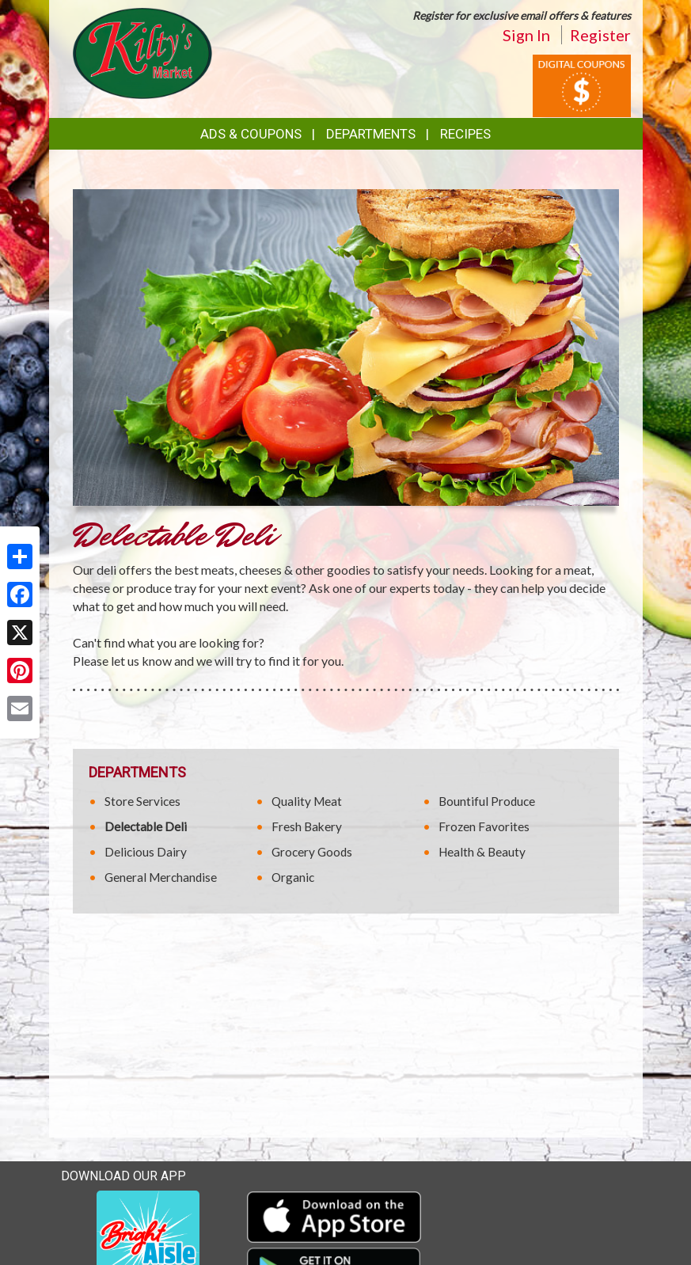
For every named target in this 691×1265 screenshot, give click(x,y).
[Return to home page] (143, 52)
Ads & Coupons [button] (251, 134)
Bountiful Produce (487, 801)
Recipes (465, 134)
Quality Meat (306, 801)
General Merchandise (160, 877)
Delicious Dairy (145, 852)
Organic (292, 877)
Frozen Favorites (484, 826)
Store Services (142, 801)
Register (600, 34)
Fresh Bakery (306, 826)
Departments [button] (371, 134)
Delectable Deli (145, 826)
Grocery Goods (311, 852)
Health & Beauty (482, 852)
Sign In (526, 34)
